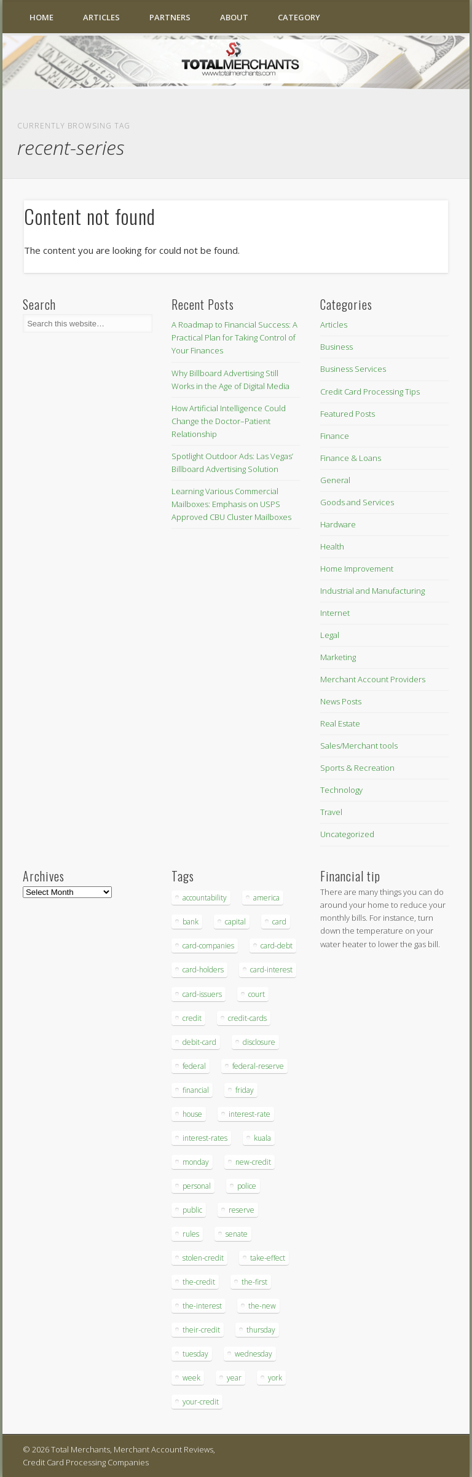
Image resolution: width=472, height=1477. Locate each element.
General (335, 480)
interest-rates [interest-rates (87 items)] (205, 1138)
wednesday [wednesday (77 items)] (253, 1354)
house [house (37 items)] (192, 1114)
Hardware (338, 524)
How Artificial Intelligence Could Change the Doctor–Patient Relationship (228, 421)
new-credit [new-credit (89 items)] (253, 1162)
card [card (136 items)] (279, 921)
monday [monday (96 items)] (196, 1162)
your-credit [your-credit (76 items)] (201, 1401)
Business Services (353, 368)
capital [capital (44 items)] (235, 921)
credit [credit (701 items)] (192, 1018)
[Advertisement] (357, 1164)
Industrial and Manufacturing (372, 590)
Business (336, 346)
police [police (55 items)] (246, 1186)
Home (41, 17)
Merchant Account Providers (372, 679)
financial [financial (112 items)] (196, 1090)
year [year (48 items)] (234, 1378)
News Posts (340, 701)
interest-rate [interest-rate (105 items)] (249, 1114)
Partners (170, 17)
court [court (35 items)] (256, 994)
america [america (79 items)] (266, 897)
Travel (331, 811)
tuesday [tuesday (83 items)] (195, 1354)
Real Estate (340, 723)
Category (299, 17)
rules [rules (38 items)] (191, 1234)
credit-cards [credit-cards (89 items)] (247, 1018)
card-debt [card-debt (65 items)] (277, 945)
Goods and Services (357, 502)
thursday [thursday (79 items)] (260, 1330)
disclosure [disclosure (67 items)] (259, 1042)
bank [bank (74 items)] (191, 921)
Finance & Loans (350, 457)
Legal (329, 634)
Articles (101, 17)
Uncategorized (347, 834)
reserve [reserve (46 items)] (241, 1210)
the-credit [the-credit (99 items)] (199, 1282)
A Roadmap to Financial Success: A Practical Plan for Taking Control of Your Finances (234, 337)
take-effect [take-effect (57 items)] (267, 1258)
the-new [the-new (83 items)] (262, 1306)
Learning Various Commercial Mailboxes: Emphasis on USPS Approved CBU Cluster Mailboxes (231, 504)
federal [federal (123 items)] (194, 1066)
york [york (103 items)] (275, 1378)
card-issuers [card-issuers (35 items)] (202, 994)
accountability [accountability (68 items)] (205, 897)
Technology (341, 789)
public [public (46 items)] (192, 1210)
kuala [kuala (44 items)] (262, 1138)
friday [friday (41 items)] (244, 1090)
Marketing (338, 657)
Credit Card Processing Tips (370, 391)
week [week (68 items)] (191, 1378)
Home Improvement (356, 568)
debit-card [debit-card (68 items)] (199, 1042)
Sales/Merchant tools (359, 745)
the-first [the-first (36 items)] (254, 1282)
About (234, 17)
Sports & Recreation (357, 767)
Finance (334, 435)
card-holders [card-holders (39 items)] (203, 969)
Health (332, 546)
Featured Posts (347, 413)
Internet (335, 612)
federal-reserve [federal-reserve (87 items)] (258, 1066)
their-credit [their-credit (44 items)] (201, 1330)
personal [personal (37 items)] (197, 1186)
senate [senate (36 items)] (237, 1234)
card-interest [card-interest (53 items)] (271, 969)
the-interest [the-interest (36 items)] (202, 1306)
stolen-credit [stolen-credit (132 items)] (203, 1258)
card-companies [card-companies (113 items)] (208, 945)
